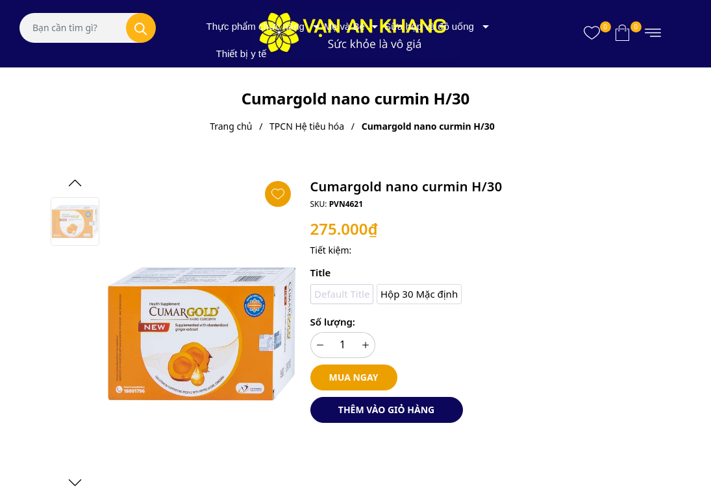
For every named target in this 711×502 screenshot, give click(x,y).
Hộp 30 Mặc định (419, 293)
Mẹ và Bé (344, 26)
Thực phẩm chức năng (255, 26)
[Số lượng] (342, 345)
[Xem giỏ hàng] (622, 32)
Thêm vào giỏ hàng (386, 409)
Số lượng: (332, 321)
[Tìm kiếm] (141, 28)
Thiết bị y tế (241, 53)
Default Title (341, 293)
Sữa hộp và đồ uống (429, 26)
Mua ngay (354, 377)
